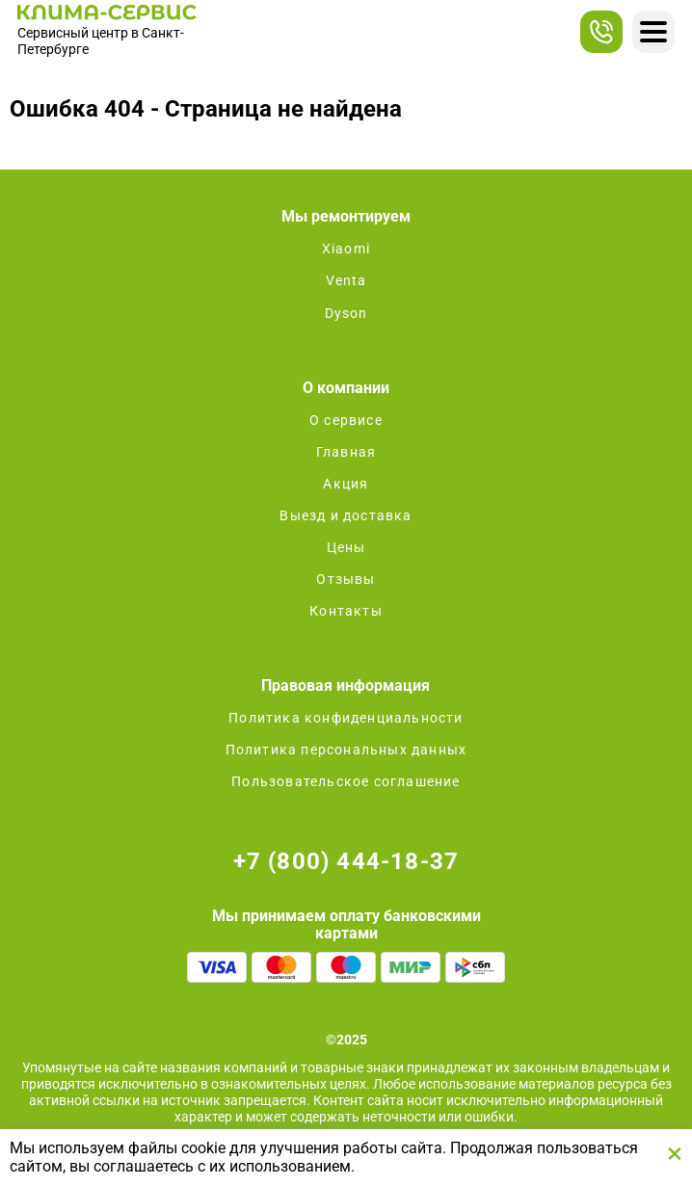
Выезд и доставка (345, 515)
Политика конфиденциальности (345, 717)
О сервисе (346, 420)
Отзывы (345, 579)
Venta (346, 280)
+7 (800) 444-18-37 (346, 861)
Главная (346, 452)
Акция (345, 483)
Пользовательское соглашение (345, 781)
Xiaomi (346, 248)
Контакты (346, 611)
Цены (346, 547)
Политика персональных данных (346, 749)
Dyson (346, 313)
